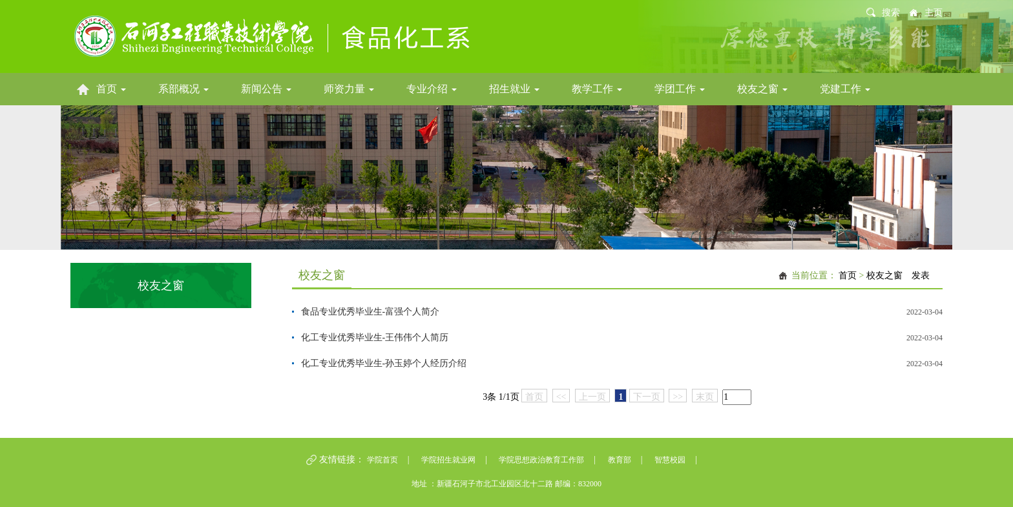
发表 (921, 275)
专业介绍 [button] (431, 88)
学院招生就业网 (448, 459)
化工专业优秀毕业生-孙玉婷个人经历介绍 (384, 363)
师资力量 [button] (349, 88)
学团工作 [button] (679, 88)
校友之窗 (884, 275)
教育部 (619, 459)
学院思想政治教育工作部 (541, 459)
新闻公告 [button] (266, 88)
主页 (933, 12)
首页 (848, 275)
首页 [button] (111, 88)
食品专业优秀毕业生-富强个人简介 (370, 311)
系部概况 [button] (183, 88)
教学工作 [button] (597, 88)
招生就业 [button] (514, 88)
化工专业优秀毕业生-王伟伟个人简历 (375, 337)
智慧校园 (669, 459)
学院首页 (382, 459)
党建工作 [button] (845, 88)
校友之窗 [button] (762, 88)
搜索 (891, 12)
